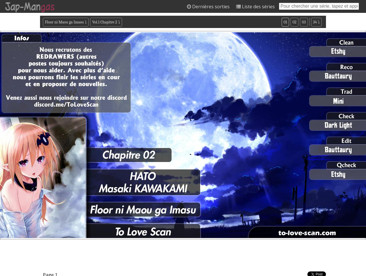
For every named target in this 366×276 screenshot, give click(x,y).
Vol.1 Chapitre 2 (104, 22)
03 (304, 22)
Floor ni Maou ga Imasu (64, 22)
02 (295, 22)
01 (285, 22)
